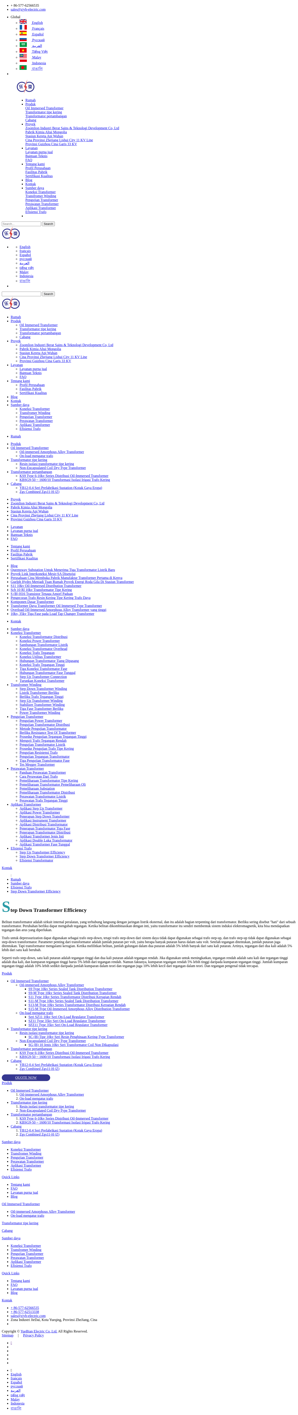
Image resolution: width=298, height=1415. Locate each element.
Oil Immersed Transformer (44, 108)
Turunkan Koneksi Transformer (42, 681)
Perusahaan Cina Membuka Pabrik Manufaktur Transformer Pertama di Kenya (66, 578)
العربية (31, 46)
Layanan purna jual (39, 152)
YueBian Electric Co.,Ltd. (38, 1331)
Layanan (31, 148)
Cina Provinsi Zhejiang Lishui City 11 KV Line (59, 140)
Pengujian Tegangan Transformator (45, 756)
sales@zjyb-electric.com (28, 9)
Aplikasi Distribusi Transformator (44, 824)
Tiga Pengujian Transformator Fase (45, 760)
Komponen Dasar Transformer (32, 602)
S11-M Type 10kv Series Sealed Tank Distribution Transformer (73, 1001)
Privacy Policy (33, 1335)
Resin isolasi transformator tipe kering (47, 464)
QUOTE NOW (26, 1077)
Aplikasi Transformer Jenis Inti (42, 836)
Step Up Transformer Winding (41, 701)
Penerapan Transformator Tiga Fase (45, 828)
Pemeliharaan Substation (37, 788)
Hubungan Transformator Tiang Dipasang (49, 661)
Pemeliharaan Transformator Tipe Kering (49, 780)
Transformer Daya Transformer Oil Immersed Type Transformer (56, 606)
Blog (28, 180)
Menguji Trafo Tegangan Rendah (43, 740)
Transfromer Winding (40, 196)
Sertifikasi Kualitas (39, 176)
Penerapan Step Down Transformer (45, 816)
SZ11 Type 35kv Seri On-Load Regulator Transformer (66, 1021)
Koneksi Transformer (40, 192)
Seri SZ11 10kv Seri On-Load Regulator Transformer (66, 1017)
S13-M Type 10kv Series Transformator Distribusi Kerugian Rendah (77, 1005)
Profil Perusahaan (37, 168)
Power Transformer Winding (40, 712)
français (32, 28)
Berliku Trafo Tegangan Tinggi (42, 697)
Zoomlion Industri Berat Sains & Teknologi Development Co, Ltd (72, 128)
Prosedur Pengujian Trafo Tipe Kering (47, 748)
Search (48, 224)
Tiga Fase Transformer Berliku (41, 708)
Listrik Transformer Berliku (39, 693)
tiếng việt (34, 51)
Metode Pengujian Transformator (43, 728)
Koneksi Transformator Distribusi (44, 637)
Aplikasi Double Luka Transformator (46, 840)
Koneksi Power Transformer (40, 641)
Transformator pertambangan (46, 116)
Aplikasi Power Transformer (40, 812)
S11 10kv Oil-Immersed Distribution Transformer (46, 586)
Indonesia (33, 63)
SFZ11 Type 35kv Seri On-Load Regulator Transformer (67, 1025)
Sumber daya (34, 188)
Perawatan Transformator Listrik (43, 796)
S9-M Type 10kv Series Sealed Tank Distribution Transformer (72, 993)
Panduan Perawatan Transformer (43, 772)
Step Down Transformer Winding (43, 689)
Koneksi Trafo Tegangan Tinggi (42, 665)
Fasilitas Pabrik (36, 172)
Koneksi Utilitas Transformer (40, 657)
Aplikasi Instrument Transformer (43, 820)
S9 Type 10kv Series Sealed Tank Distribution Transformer (70, 989)
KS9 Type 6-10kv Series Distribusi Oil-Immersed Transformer (64, 476)
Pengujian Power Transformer (41, 720)
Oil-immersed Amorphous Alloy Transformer (52, 452)
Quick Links (11, 1177)
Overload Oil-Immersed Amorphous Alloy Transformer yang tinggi (58, 610)
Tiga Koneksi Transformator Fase (43, 669)
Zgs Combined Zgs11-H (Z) (39, 492)
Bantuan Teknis (36, 156)
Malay (30, 57)
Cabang (30, 120)
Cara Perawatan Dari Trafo (39, 776)
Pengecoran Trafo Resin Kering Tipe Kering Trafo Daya (51, 598)
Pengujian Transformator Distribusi (45, 724)
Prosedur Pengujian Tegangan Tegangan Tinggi (53, 736)
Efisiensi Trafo (35, 212)
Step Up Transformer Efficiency (42, 852)
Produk (30, 104)
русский (32, 40)
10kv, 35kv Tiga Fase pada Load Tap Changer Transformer (52, 614)
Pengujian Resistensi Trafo (39, 752)
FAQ (28, 160)
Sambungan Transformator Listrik (44, 645)
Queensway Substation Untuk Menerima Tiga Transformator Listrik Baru (63, 570)
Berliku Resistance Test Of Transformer (48, 732)
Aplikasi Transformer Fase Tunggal (45, 844)
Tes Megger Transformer (37, 764)
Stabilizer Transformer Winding (42, 705)
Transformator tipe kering (43, 112)
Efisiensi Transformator (36, 860)
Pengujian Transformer (41, 200)
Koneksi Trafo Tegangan (37, 653)
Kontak (30, 184)
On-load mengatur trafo (36, 456)
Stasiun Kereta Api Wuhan (44, 136)
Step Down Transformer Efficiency (45, 856)
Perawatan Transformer (42, 204)
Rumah (30, 100)
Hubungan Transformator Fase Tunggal (47, 673)
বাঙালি (31, 69)
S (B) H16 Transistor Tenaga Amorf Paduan (42, 594)
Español (32, 34)
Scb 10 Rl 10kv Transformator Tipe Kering (41, 590)
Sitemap (7, 1335)
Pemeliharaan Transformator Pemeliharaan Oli (53, 784)
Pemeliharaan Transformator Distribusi (47, 792)
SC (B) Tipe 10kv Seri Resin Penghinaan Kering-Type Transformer (76, 1037)
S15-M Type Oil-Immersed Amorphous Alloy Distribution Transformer (79, 1009)
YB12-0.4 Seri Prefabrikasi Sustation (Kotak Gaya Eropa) (61, 488)
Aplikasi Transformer (40, 208)
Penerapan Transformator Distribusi (45, 832)
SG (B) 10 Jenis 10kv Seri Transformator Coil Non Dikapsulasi (73, 1045)
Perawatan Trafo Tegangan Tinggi (44, 800)
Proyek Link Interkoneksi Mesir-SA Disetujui (43, 574)
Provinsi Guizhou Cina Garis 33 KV (51, 144)
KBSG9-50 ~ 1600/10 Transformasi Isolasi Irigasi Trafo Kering (65, 480)
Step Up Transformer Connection (43, 677)
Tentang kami (35, 164)
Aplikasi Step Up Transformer (41, 808)
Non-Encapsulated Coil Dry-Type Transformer (53, 468)
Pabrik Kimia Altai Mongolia (46, 132)
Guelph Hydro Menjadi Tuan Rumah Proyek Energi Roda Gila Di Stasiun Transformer (72, 582)
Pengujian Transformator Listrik (42, 744)
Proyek (30, 124)
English (31, 23)
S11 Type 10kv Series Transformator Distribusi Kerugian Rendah (74, 997)
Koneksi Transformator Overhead (43, 649)
